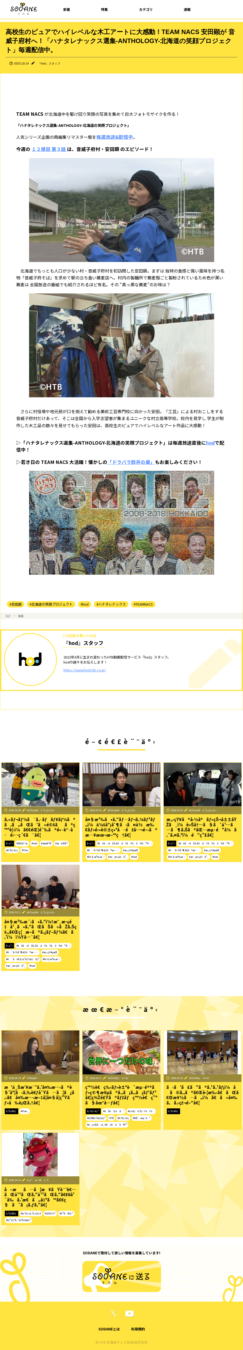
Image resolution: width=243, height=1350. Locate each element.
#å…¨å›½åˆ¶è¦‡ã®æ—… (103, 850)
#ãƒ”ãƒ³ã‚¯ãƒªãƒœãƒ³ (18, 1220)
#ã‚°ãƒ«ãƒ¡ (12, 850)
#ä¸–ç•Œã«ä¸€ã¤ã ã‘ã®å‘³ (107, 1124)
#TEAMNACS (143, 604)
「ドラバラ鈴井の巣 (128, 462)
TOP (8, 616)
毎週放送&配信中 (114, 136)
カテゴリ (146, 9)
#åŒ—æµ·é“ (141, 1118)
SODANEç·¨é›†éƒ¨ (119, 1078)
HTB (111, 1118)
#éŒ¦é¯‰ (22, 843)
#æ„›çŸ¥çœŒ (130, 850)
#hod (85, 604)
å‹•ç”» (9, 843)
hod (210, 442)
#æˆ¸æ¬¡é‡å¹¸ (118, 857)
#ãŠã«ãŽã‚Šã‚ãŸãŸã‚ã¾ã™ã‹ (124, 843)
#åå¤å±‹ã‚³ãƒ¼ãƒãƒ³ (22, 959)
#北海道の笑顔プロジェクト (51, 604)
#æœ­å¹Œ (46, 843)
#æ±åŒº (61, 843)
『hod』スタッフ (49, 63)
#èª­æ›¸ (25, 1111)
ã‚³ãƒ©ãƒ (11, 1111)
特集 (104, 9)
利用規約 (138, 1328)
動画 (21, 616)
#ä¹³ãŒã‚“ (66, 1213)
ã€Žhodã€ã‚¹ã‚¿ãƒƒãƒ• (41, 810)
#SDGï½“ (50, 1213)
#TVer (25, 850)
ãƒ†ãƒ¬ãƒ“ (93, 1111)
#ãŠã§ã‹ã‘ (113, 1111)
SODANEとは (109, 1328)
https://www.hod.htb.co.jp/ (84, 669)
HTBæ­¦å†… (33, 1078)
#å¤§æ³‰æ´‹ (95, 857)
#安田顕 (16, 604)
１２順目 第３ (46, 149)
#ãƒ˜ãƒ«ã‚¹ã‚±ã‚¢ (31, 1213)
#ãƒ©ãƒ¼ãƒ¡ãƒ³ (96, 1118)
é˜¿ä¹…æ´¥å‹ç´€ (38, 1180)
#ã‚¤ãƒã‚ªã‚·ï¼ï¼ (141, 1111)
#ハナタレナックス (111, 604)
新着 (66, 9)
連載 (187, 9)
